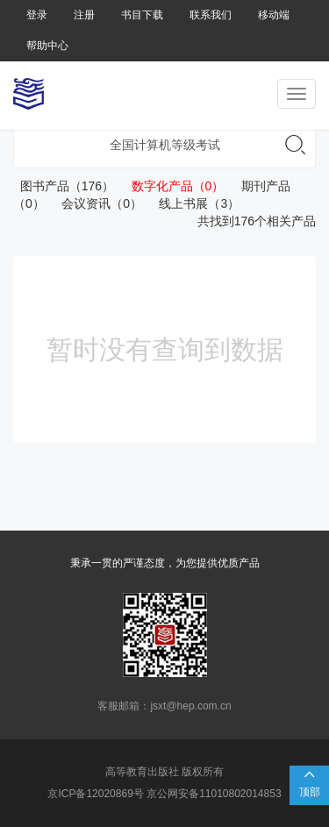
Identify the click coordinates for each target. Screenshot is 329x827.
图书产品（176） (63, 186)
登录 (36, 15)
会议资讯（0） (95, 203)
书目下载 (142, 15)
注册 (84, 15)
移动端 (274, 15)
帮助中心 (47, 45)
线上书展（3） (193, 203)
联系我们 (211, 15)
